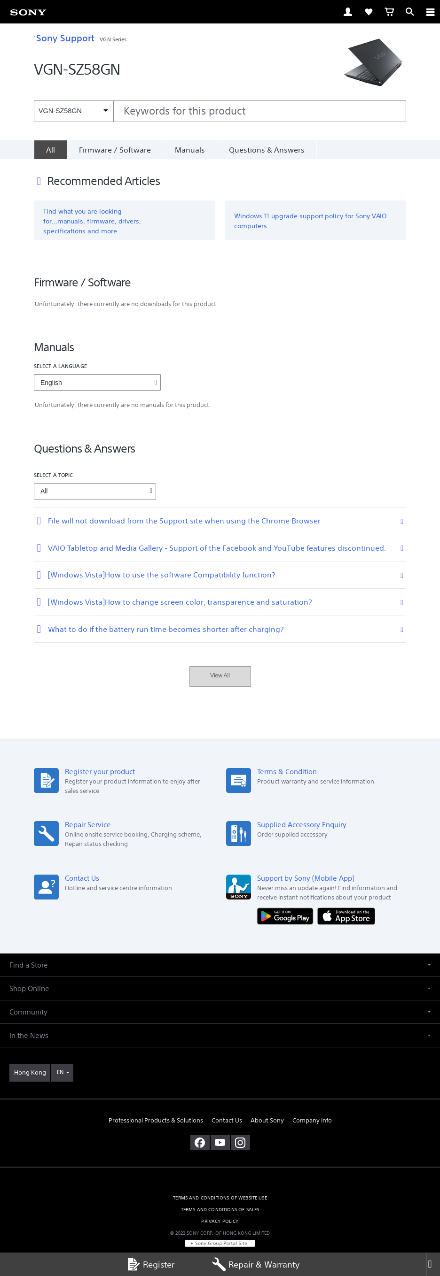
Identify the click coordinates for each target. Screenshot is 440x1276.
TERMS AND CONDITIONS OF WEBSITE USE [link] (220, 1197)
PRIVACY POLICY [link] (219, 1221)
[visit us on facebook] (200, 1142)
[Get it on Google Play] (287, 916)
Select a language (60, 365)
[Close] (433, 1264)
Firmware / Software (115, 149)
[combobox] (220, 111)
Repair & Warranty (255, 1264)
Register (150, 1264)
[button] (220, 964)
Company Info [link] (312, 1120)
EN (60, 1072)
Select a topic (53, 474)
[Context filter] (73, 111)
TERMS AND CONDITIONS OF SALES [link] (220, 1209)
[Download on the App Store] (346, 916)
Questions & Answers (267, 149)
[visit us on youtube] (220, 1142)
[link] (28, 11)
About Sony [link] (267, 1120)
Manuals (190, 149)
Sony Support (64, 37)
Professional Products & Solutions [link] (156, 1120)
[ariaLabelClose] (430, 11)
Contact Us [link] (227, 1120)
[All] (50, 149)
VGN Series (113, 39)
